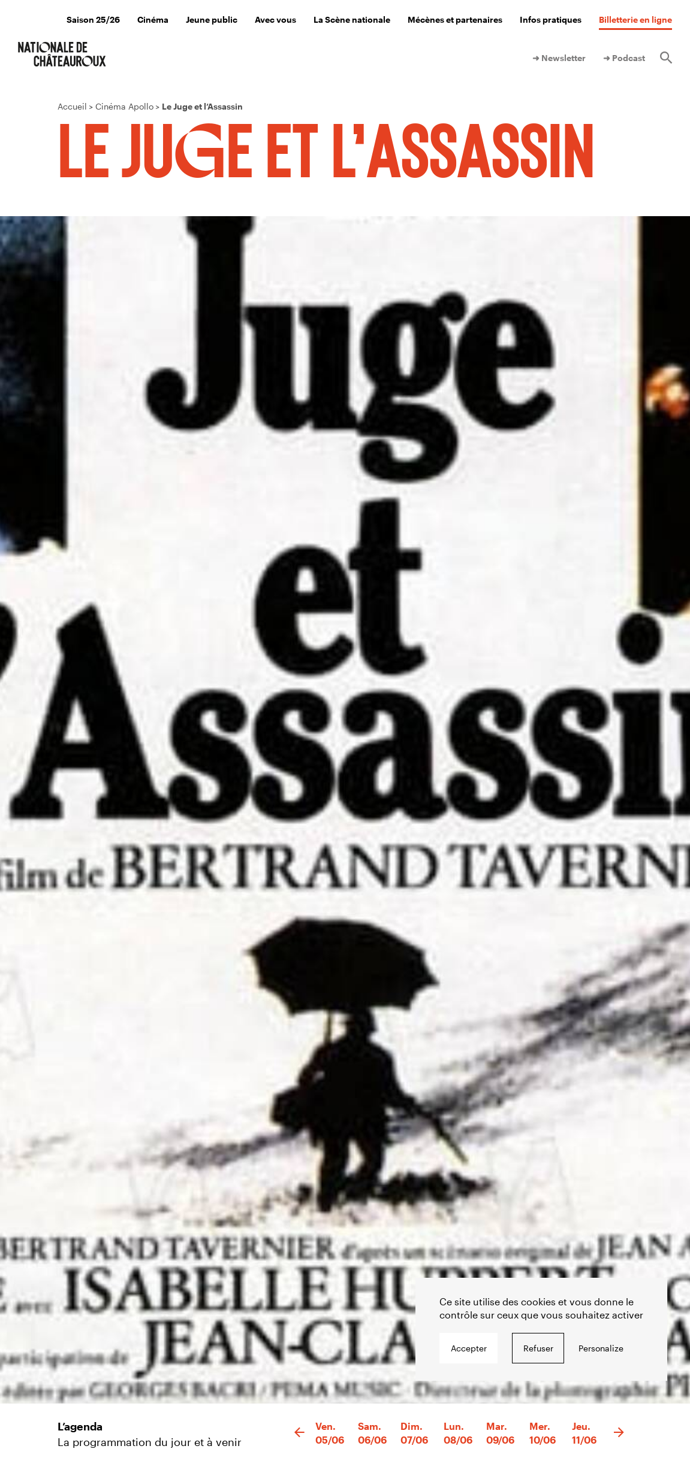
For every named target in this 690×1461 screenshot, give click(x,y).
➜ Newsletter (559, 58)
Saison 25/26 (93, 19)
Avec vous (275, 19)
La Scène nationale (352, 19)
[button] (299, 1433)
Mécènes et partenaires (455, 19)
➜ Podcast (624, 58)
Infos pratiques (550, 19)
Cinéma (152, 19)
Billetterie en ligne (635, 19)
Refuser (538, 1348)
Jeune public (211, 19)
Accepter (469, 1348)
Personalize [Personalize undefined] (600, 1348)
